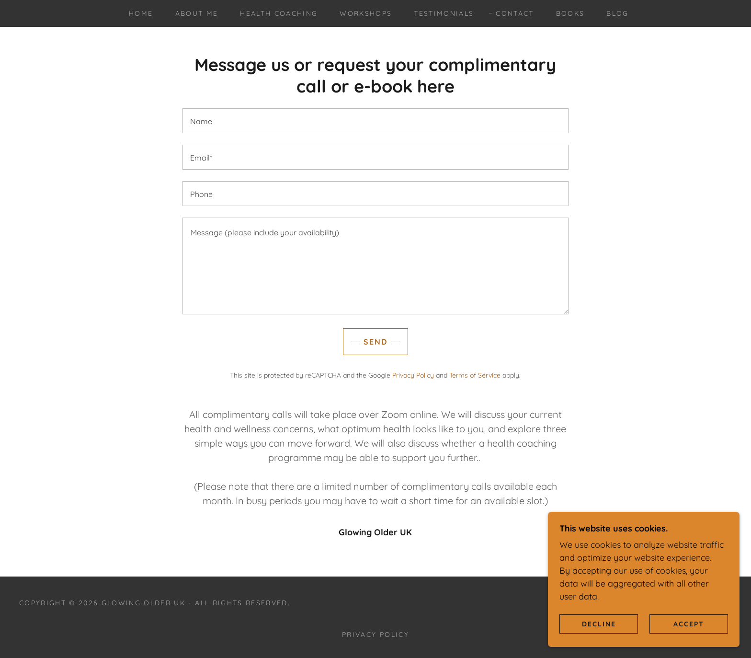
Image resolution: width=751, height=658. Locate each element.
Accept (688, 623)
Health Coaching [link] (279, 13)
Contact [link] (515, 13)
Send (375, 341)
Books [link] (570, 13)
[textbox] (375, 120)
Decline (599, 623)
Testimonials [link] (444, 13)
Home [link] (141, 13)
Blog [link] (617, 13)
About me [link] (196, 13)
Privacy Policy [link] (413, 375)
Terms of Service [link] (475, 375)
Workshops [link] (366, 13)
